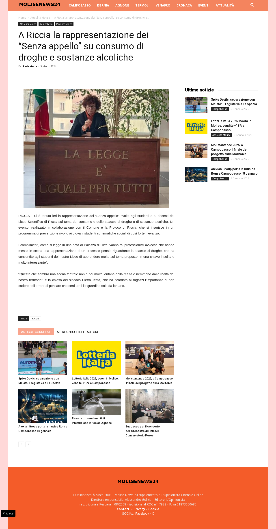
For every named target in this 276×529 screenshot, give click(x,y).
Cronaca (184, 5)
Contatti (123, 509)
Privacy (139, 509)
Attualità (225, 5)
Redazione (30, 66)
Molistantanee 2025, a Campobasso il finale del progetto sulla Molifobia (229, 149)
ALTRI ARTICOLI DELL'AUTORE (78, 332)
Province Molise (64, 24)
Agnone (122, 5)
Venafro (163, 5)
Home (22, 18)
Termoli (142, 5)
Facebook (142, 513)
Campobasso (80, 5)
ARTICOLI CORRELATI (36, 332)
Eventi (203, 5)
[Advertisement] (96, 301)
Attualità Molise (40, 18)
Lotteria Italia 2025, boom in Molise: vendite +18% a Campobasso (231, 125)
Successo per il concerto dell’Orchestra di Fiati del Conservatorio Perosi (142, 431)
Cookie (153, 509)
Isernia (103, 5)
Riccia (35, 318)
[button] (252, 6)
